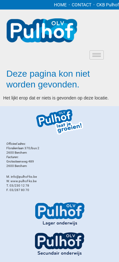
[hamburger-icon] (96, 55)
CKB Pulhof (107, 4)
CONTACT (82, 4)
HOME (60, 4)
